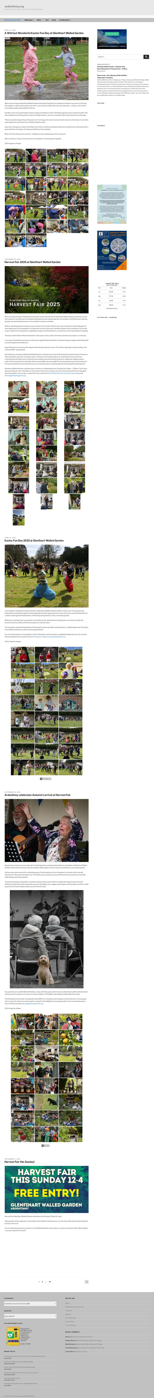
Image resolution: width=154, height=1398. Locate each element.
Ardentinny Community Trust (13, 17)
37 (50, 1279)
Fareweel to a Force (81, 1349)
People (54, 17)
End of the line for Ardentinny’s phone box (91, 1345)
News (47, 17)
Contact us (68, 1308)
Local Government (65, 17)
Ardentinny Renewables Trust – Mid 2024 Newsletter (20, 1381)
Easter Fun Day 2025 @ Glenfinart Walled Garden (34, 537)
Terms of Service (70, 1322)
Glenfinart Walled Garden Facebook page (60, 370)
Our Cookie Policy (70, 1315)
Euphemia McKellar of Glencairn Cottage (89, 1337)
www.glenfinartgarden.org (55, 634)
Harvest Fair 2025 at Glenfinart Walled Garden (33, 259)
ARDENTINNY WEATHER (123, 110)
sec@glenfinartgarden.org (33, 1001)
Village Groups (29, 17)
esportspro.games (103, 271)
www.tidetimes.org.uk (111, 305)
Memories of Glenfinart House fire (82, 1334)
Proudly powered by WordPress (24, 1393)
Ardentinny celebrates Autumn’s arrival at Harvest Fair (38, 792)
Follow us (68, 1311)
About (67, 1300)
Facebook (36, 634)
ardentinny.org (14, 6)
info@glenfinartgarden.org (16, 373)
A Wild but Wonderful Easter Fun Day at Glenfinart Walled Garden (44, 30)
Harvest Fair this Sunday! (20, 1159)
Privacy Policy (69, 1319)
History (40, 17)
